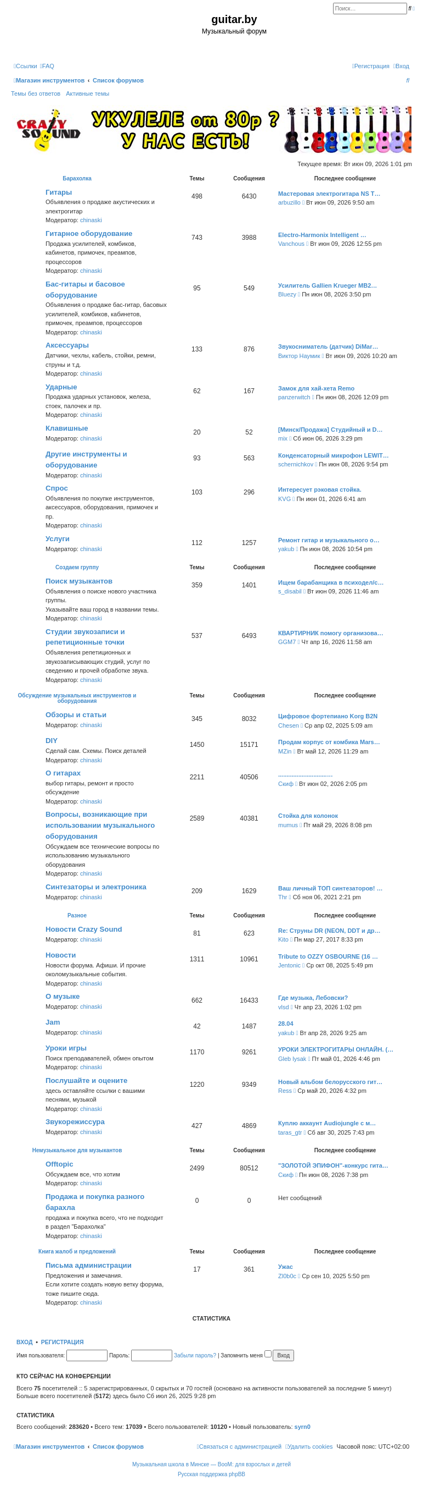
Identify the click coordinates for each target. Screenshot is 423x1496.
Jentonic (289, 965)
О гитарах (63, 773)
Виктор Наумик (299, 356)
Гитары (59, 192)
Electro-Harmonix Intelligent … (322, 235)
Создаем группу (77, 567)
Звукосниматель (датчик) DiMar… (328, 346)
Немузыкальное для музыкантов (77, 1150)
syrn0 (303, 1426)
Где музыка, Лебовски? (313, 997)
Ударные (61, 387)
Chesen (288, 725)
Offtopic (60, 1164)
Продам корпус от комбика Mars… (329, 742)
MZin (284, 751)
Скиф (286, 783)
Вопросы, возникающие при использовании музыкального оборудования (100, 825)
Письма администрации (89, 1265)
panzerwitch (294, 397)
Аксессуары (67, 345)
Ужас (285, 1266)
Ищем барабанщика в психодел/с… (330, 582)
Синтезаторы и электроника (96, 887)
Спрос (57, 488)
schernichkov (295, 464)
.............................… (305, 774)
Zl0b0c (287, 1276)
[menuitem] (47, 66)
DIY (52, 740)
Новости (61, 955)
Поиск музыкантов (79, 581)
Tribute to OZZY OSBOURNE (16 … (328, 956)
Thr (282, 897)
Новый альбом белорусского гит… (330, 1082)
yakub (286, 549)
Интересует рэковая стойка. (320, 489)
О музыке (63, 996)
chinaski (91, 220)
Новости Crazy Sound (84, 929)
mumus (288, 825)
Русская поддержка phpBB (211, 1474)
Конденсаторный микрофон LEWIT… (333, 455)
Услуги (58, 539)
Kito (283, 939)
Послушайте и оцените (86, 1080)
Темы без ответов (35, 93)
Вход (24, 1342)
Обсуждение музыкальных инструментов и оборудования (77, 698)
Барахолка (77, 178)
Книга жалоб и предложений (77, 1251)
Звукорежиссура (75, 1122)
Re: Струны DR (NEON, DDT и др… (329, 930)
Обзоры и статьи (76, 715)
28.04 (286, 1023)
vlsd (283, 1007)
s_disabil (290, 591)
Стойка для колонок (308, 815)
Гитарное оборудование (89, 233)
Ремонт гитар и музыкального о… (329, 540)
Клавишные (67, 428)
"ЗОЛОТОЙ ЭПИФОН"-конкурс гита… (333, 1165)
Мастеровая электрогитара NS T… (329, 193)
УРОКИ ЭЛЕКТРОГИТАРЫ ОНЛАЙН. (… (335, 1049)
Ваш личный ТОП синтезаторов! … (330, 888)
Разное (77, 915)
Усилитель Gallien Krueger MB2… (327, 285)
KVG (284, 499)
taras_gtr (290, 1132)
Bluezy (287, 294)
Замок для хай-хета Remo (316, 388)
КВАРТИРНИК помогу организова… (330, 633)
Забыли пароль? (195, 1355)
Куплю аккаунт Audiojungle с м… (327, 1123)
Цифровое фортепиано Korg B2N (327, 716)
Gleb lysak (292, 1058)
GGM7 (287, 642)
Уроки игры (66, 1048)
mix (282, 438)
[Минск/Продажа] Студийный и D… (330, 429)
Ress (285, 1090)
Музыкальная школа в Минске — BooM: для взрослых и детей (211, 1464)
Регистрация (62, 1342)
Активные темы (87, 93)
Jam (53, 1022)
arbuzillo (289, 202)
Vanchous (291, 243)
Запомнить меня (246, 1355)
